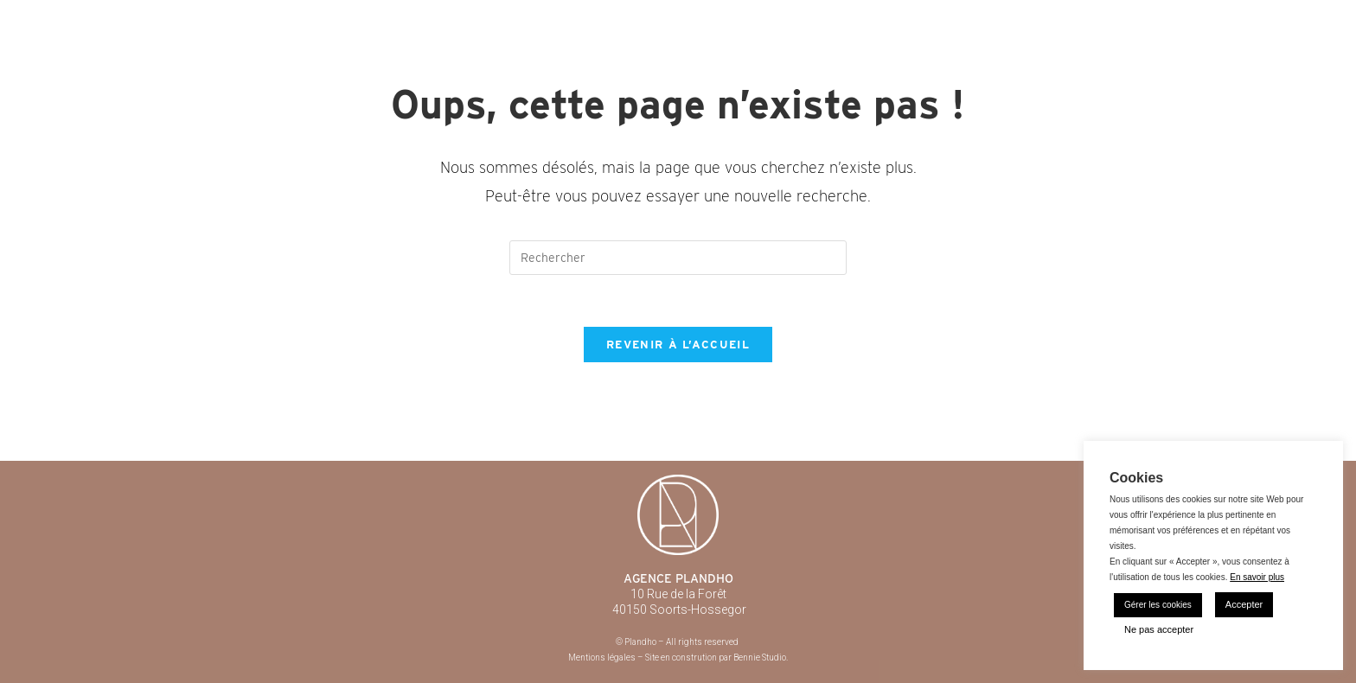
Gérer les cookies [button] (1158, 605)
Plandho (251, 17)
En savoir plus (1257, 577)
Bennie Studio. (760, 657)
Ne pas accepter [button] (1158, 629)
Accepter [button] (1244, 604)
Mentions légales (602, 657)
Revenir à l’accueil (678, 344)
